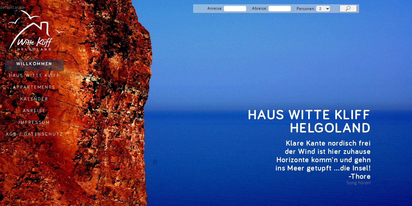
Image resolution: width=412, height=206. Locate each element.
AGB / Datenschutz (34, 134)
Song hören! (358, 182)
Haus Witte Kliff (34, 75)
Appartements (34, 87)
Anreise (34, 110)
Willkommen (34, 64)
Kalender (34, 99)
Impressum (34, 122)
